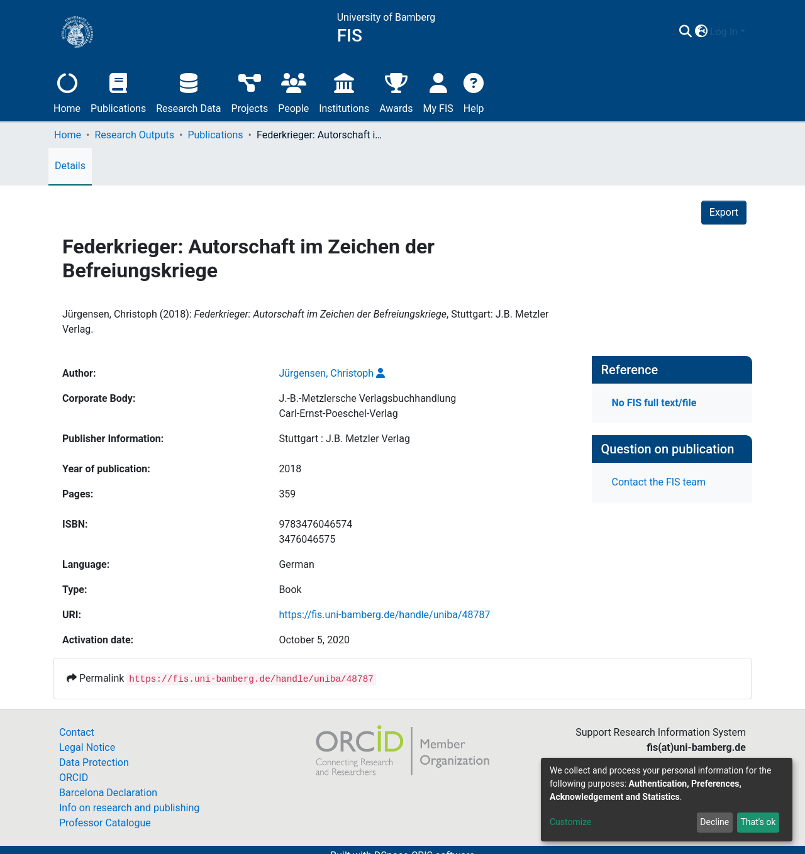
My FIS (438, 91)
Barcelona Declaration (108, 793)
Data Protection (94, 762)
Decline (714, 822)
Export (723, 212)
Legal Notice (87, 747)
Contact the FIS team (659, 482)
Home (66, 91)
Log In (724, 32)
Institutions (344, 91)
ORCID (73, 778)
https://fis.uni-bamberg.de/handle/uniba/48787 (384, 615)
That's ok (757, 822)
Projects (250, 91)
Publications (118, 91)
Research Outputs (134, 135)
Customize (570, 822)
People (293, 91)
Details (70, 166)
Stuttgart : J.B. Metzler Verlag (344, 439)
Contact (76, 732)
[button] (701, 32)
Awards (396, 91)
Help (474, 91)
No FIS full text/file (654, 403)
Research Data (188, 91)
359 (287, 494)
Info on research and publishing (129, 808)
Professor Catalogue (105, 823)
